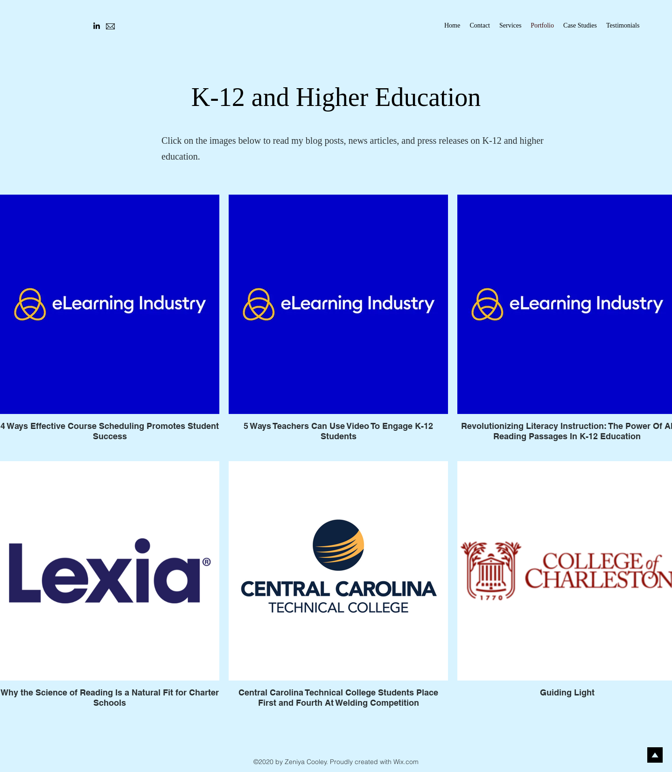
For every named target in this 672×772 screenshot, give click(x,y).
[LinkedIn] (96, 25)
